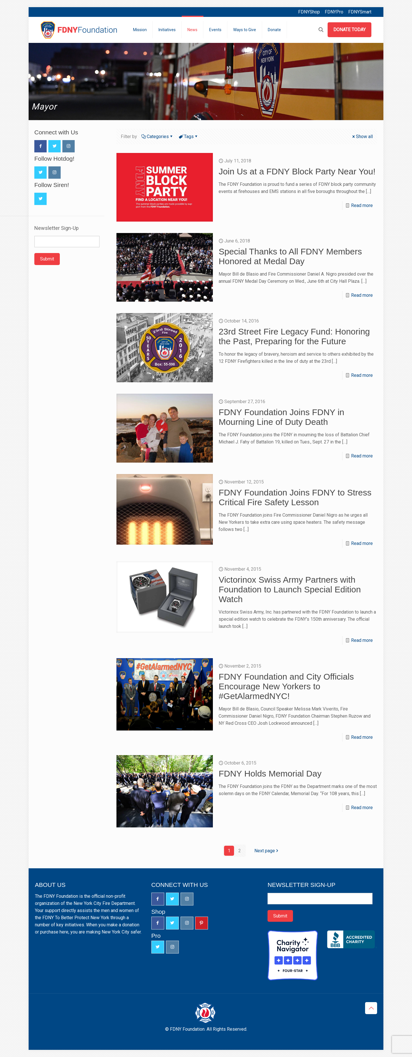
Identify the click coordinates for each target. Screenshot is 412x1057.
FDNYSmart (359, 12)
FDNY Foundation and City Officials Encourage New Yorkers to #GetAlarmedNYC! (286, 686)
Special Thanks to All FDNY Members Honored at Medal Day (290, 256)
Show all (362, 136)
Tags (188, 136)
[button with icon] (40, 146)
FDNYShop (309, 12)
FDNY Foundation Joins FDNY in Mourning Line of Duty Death (281, 417)
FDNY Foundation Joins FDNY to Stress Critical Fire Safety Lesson (295, 497)
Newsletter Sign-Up (56, 228)
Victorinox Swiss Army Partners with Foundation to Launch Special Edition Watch (290, 589)
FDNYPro (334, 12)
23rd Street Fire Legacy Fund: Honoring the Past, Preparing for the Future (294, 336)
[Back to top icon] (371, 1008)
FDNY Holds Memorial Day (270, 773)
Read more (362, 205)
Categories (157, 136)
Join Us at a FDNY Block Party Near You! (297, 171)
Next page (267, 850)
